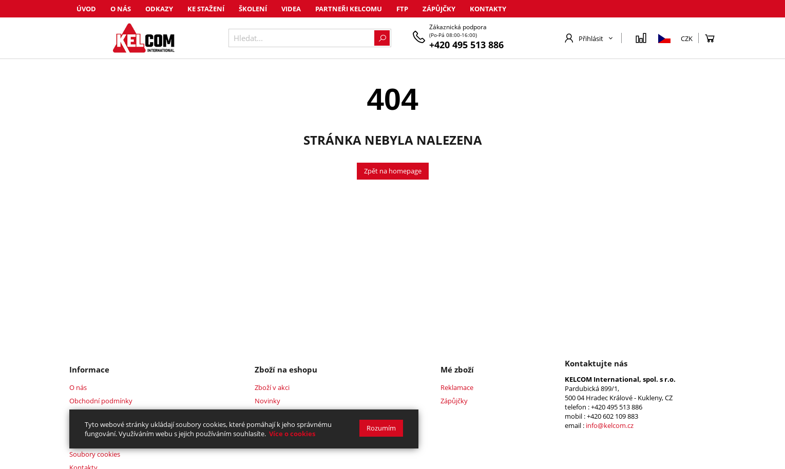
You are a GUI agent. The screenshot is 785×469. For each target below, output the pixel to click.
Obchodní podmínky (100, 400)
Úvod (86, 8)
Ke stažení (205, 8)
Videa (291, 8)
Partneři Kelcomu (348, 8)
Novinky (267, 400)
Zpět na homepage (393, 170)
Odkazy (159, 8)
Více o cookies (292, 433)
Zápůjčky (439, 8)
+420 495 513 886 (466, 44)
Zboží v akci (272, 387)
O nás (120, 8)
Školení (253, 8)
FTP (402, 8)
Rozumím (381, 428)
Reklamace (457, 387)
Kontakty (488, 8)
